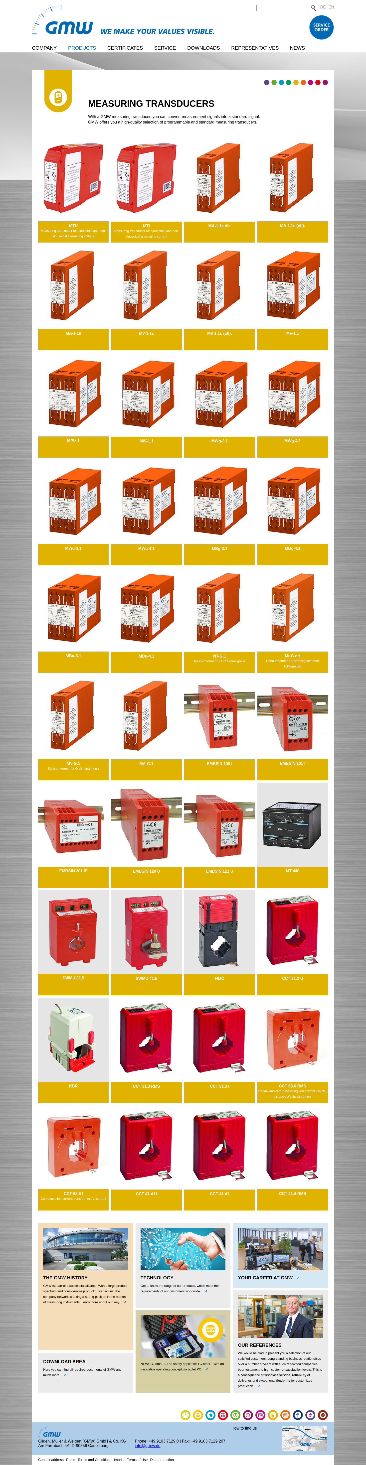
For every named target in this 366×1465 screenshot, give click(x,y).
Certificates (125, 48)
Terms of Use (137, 1460)
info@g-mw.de (148, 1446)
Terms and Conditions (94, 1460)
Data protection (162, 1460)
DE (323, 7)
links (123, 1302)
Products (82, 48)
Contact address (51, 1460)
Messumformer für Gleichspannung (73, 768)
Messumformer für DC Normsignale (219, 661)
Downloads (203, 48)
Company (44, 48)
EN (331, 7)
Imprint (119, 1460)
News (297, 48)
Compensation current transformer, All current (73, 1198)
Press (70, 1460)
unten (63, 1375)
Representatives (255, 48)
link (205, 1369)
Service (165, 48)
